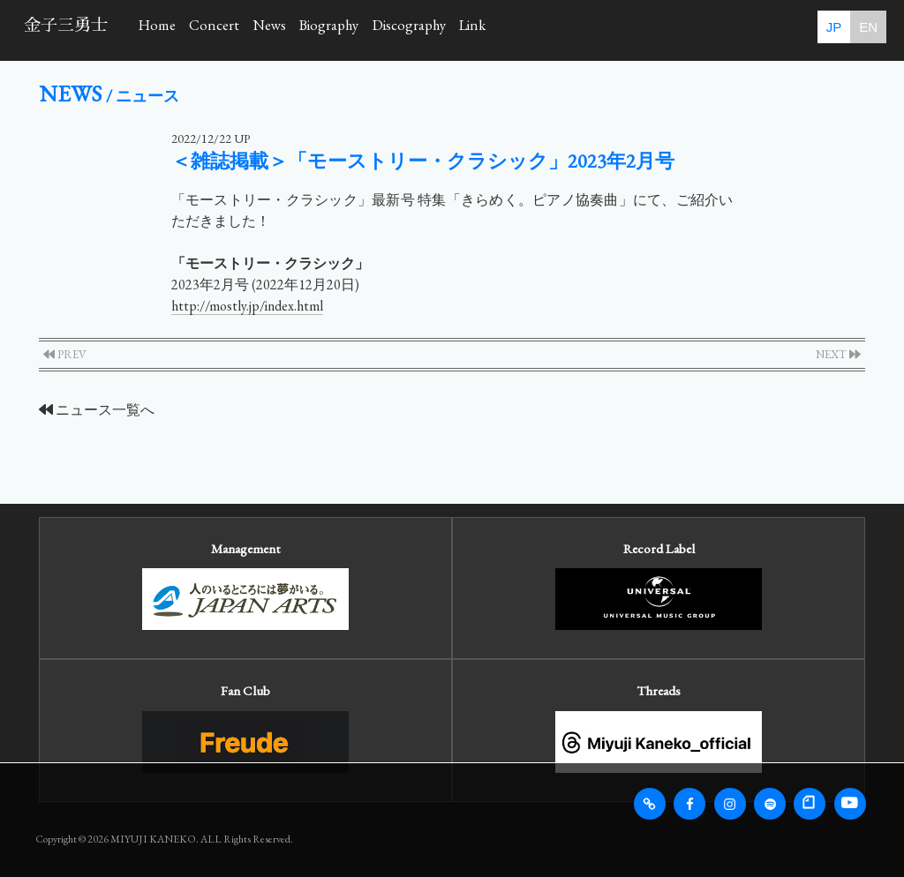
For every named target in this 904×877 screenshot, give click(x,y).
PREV (65, 354)
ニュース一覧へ (96, 410)
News (331, 29)
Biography (418, 29)
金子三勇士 (66, 25)
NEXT (838, 354)
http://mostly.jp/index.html (247, 305)
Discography (527, 29)
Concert (251, 29)
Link (618, 29)
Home (169, 29)
